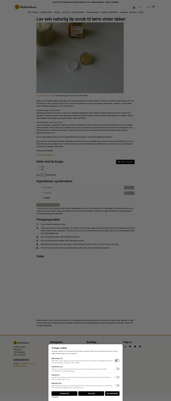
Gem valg (91, 393)
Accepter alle (64, 393)
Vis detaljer (55, 397)
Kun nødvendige (112, 393)
